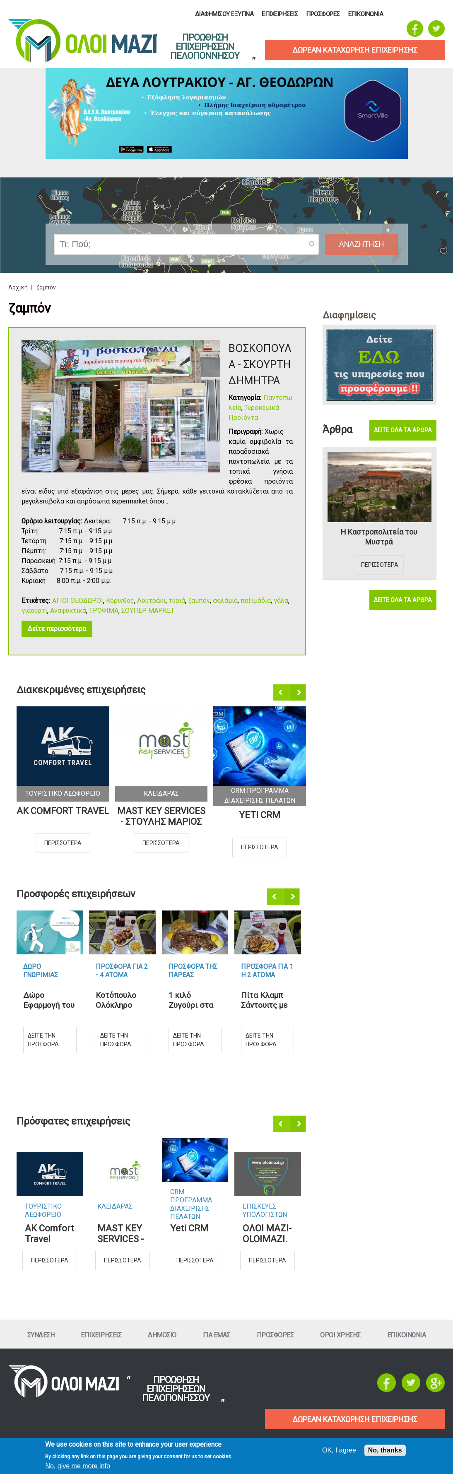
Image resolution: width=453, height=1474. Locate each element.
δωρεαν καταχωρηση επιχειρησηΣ (354, 50)
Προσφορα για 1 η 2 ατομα (267, 971)
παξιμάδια (256, 601)
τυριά (177, 601)
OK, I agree (339, 1450)
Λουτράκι (151, 601)
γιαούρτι (34, 610)
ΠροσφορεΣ (323, 14)
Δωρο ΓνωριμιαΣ (40, 971)
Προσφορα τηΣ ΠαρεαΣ (193, 971)
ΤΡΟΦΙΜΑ (103, 610)
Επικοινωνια (365, 14)
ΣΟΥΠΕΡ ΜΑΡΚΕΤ (147, 610)
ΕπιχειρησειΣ (280, 14)
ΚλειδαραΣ (161, 793)
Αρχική (18, 287)
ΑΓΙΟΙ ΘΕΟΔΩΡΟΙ (77, 601)
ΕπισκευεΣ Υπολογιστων (265, 1210)
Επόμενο (298, 693)
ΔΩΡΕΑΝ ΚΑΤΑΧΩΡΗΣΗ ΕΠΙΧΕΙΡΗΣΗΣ (354, 1419)
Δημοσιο (162, 1335)
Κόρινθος (120, 601)
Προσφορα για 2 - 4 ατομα (122, 971)
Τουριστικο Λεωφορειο (62, 793)
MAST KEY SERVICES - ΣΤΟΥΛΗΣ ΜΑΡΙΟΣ (161, 816)
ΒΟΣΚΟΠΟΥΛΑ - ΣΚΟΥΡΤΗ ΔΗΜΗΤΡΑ (260, 364)
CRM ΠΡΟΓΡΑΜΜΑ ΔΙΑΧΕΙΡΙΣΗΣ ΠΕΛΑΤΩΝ (191, 1196)
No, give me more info (77, 1465)
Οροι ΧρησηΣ (340, 1335)
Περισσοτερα (63, 843)
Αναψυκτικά (68, 610)
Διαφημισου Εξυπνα (224, 14)
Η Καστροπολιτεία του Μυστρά (379, 536)
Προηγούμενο (282, 693)
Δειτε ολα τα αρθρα (403, 430)
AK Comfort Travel (63, 811)
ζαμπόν (199, 601)
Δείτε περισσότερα (57, 629)
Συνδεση (41, 1335)
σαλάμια (225, 601)
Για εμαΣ (216, 1335)
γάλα (281, 601)
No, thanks (385, 1450)
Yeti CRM (259, 815)
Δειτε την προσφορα (43, 1040)
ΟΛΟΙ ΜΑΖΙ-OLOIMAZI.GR (267, 1234)
